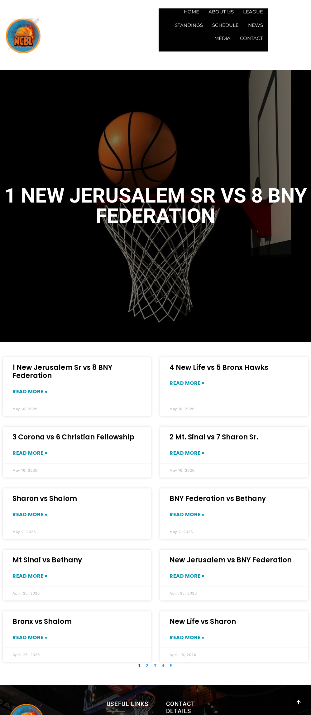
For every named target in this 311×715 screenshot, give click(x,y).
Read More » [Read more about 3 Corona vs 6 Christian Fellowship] (30, 453)
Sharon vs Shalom (44, 498)
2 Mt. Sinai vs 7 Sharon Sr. (214, 437)
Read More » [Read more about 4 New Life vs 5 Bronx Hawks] (187, 383)
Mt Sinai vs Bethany (47, 560)
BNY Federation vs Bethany (218, 498)
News (255, 25)
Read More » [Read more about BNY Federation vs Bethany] (187, 514)
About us (220, 12)
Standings (188, 25)
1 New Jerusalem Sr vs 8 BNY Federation (62, 371)
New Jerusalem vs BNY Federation (231, 560)
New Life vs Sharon (203, 621)
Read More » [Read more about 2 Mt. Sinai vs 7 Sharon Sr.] (187, 453)
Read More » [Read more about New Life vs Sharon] (187, 637)
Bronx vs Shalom (42, 621)
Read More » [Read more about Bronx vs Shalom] (30, 637)
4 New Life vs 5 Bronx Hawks (219, 367)
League (252, 12)
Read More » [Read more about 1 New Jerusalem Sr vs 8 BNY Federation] (30, 391)
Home (191, 12)
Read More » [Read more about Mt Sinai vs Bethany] (30, 576)
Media (221, 38)
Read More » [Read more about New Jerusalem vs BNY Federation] (187, 576)
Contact (251, 38)
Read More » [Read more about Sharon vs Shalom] (30, 514)
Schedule (225, 25)
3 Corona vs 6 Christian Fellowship (73, 437)
